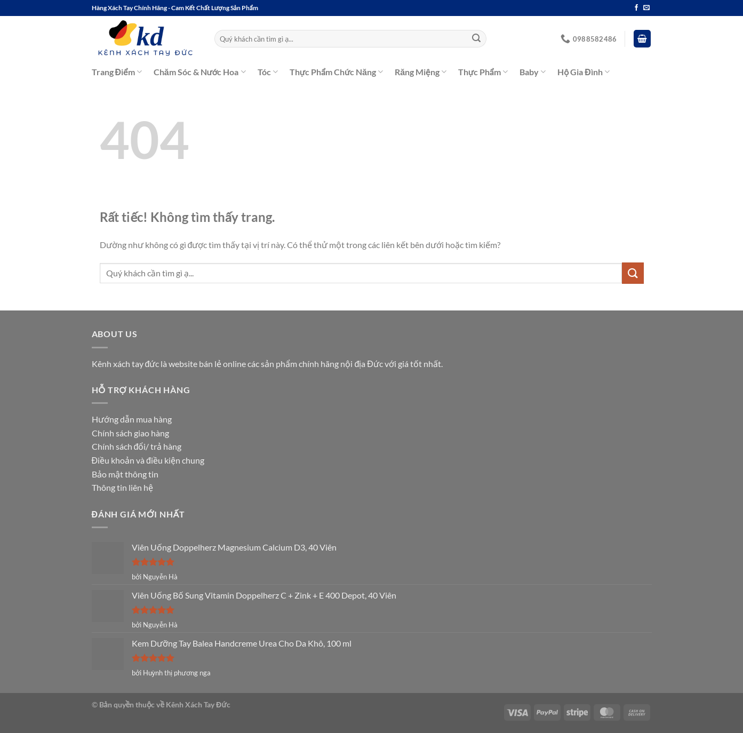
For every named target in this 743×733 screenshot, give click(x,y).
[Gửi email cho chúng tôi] (646, 8)
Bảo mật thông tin (125, 474)
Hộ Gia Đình (583, 72)
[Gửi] (476, 39)
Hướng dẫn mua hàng (132, 419)
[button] (642, 38)
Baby (533, 72)
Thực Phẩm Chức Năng (336, 72)
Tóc (268, 72)
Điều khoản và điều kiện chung (148, 460)
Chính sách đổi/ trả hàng (137, 446)
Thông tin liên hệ (122, 487)
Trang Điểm (117, 72)
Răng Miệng (420, 72)
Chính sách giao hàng (130, 433)
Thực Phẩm (483, 72)
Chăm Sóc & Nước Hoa (200, 72)
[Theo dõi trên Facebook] (636, 8)
